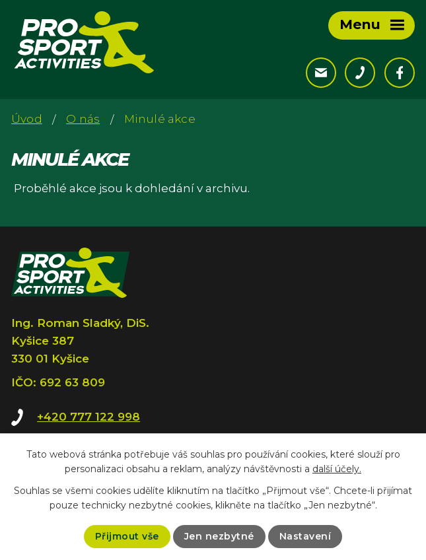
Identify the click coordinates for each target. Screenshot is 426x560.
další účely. (336, 469)
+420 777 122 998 (88, 416)
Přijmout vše (127, 536)
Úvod (26, 118)
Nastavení (305, 536)
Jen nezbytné (219, 536)
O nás (83, 118)
